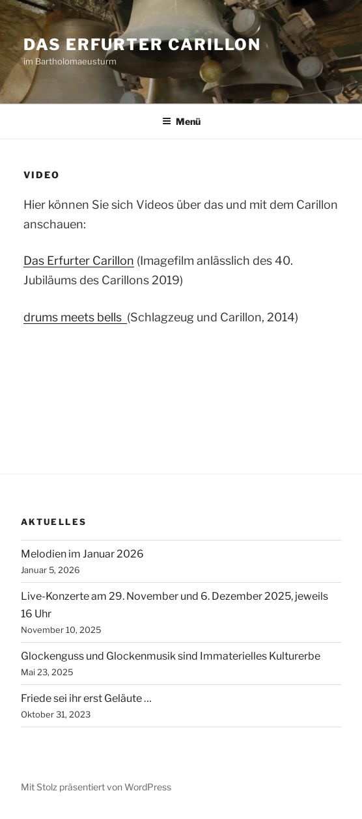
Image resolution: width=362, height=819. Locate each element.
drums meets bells (75, 317)
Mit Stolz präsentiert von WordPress (96, 786)
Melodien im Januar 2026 (82, 554)
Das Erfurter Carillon (142, 44)
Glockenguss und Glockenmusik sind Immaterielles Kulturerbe (170, 656)
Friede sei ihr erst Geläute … (86, 698)
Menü (181, 121)
